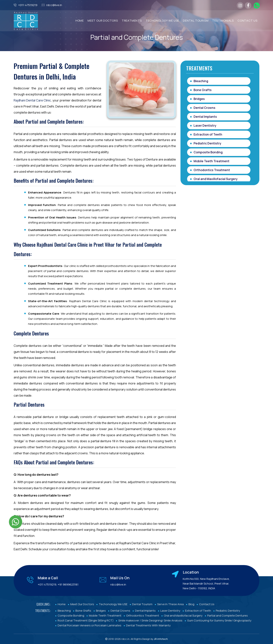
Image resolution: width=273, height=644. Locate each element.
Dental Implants (205, 117)
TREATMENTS (132, 21)
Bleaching (201, 81)
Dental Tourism (195, 21)
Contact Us (247, 21)
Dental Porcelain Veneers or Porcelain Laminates (89, 625)
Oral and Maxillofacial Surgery (216, 179)
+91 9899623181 (68, 584)
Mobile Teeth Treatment (211, 161)
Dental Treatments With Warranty (148, 625)
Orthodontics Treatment (212, 170)
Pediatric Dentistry (207, 143)
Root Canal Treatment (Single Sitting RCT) (86, 620)
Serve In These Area (170, 604)
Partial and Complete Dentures (227, 615)
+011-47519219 (27, 5)
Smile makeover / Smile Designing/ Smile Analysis (150, 620)
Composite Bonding (208, 152)
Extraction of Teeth (208, 134)
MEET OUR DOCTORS (103, 21)
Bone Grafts (203, 90)
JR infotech (161, 639)
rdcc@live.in (54, 5)
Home (79, 21)
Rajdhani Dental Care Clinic (32, 100)
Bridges (199, 99)
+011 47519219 (47, 584)
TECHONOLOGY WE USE (162, 21)
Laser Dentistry (205, 125)
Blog (191, 604)
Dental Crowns (204, 108)
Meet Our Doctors (82, 604)
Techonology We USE (113, 604)
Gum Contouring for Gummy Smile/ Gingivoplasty (219, 620)
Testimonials (223, 21)
